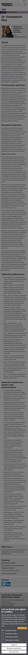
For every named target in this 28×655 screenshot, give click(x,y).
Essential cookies (8, 630)
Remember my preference (14, 648)
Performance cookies (10, 640)
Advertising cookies (9, 637)
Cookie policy (22, 628)
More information (14, 652)
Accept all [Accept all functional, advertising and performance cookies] (14, 645)
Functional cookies (9, 633)
